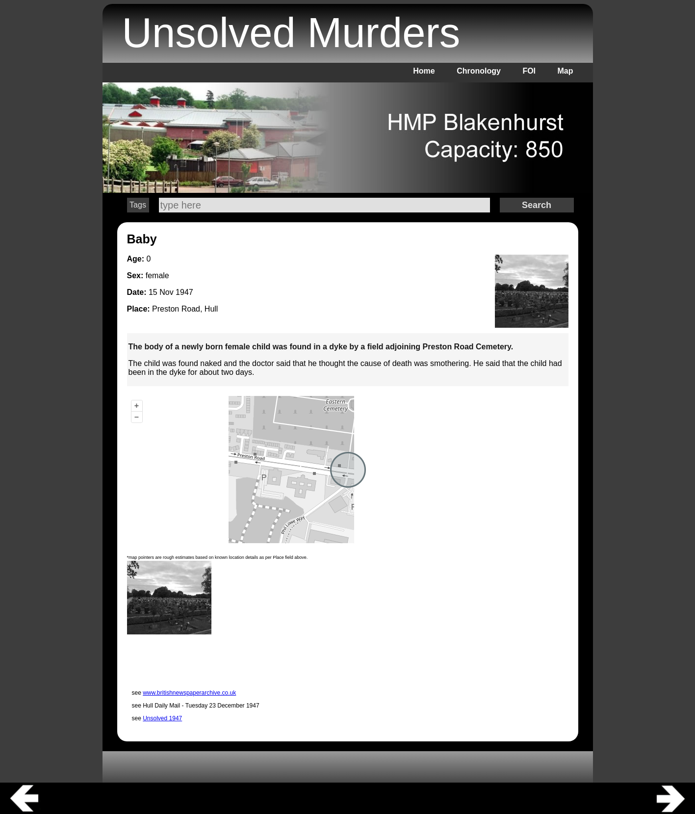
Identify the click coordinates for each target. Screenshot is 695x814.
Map (565, 71)
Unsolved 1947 (162, 718)
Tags (137, 205)
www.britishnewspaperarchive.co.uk (189, 692)
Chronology (479, 71)
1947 (184, 292)
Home (424, 71)
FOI (529, 71)
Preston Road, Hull (185, 309)
